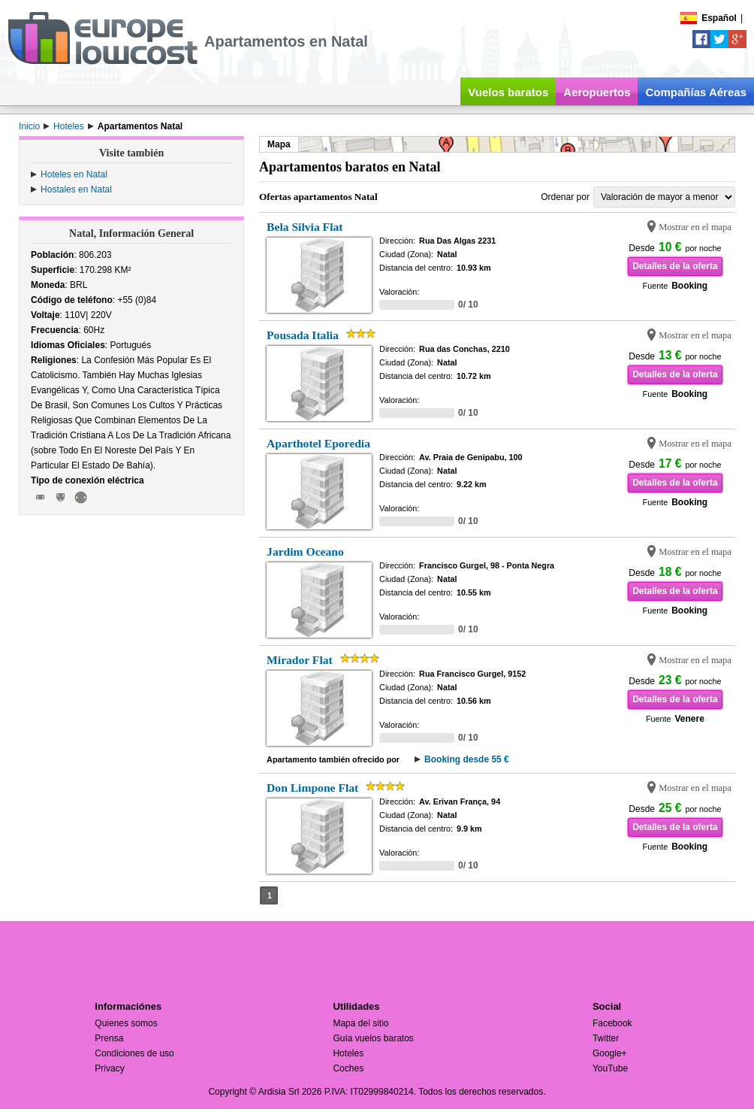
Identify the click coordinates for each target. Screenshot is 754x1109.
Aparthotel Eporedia (318, 443)
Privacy (109, 1068)
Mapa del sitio (360, 1023)
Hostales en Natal (76, 189)
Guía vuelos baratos (373, 1038)
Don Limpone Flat (312, 787)
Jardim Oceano (305, 551)
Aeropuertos (596, 92)
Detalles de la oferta (674, 266)
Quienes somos (126, 1023)
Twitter (606, 1038)
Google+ (610, 1053)
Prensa (109, 1038)
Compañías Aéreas (695, 92)
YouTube (610, 1068)
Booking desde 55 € (466, 759)
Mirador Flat (300, 659)
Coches (348, 1068)
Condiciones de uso (134, 1053)
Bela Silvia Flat (304, 226)
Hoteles (348, 1053)
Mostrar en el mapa (695, 227)
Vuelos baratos (508, 92)
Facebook (612, 1023)
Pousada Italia (303, 335)
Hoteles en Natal (74, 174)
